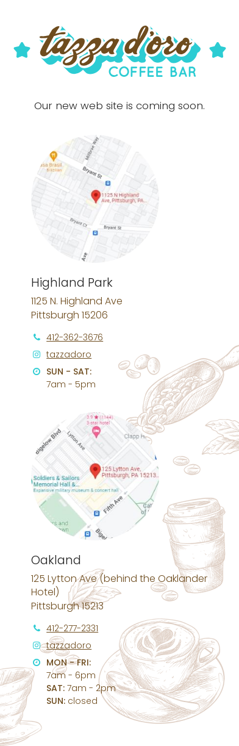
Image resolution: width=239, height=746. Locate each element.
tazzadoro (68, 354)
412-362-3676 (74, 337)
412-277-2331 (72, 628)
